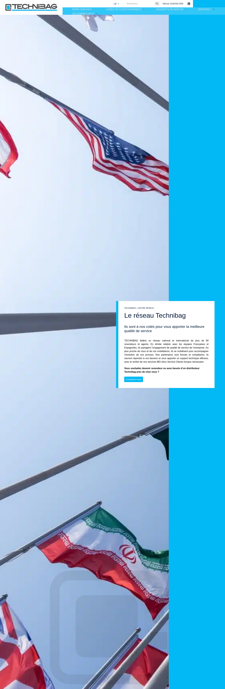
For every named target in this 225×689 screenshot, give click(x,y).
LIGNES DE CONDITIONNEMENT (125, 9)
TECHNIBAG (130, 308)
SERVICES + (206, 9)
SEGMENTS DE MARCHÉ (171, 9)
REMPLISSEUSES (83, 9)
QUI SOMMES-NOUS (84, 13)
